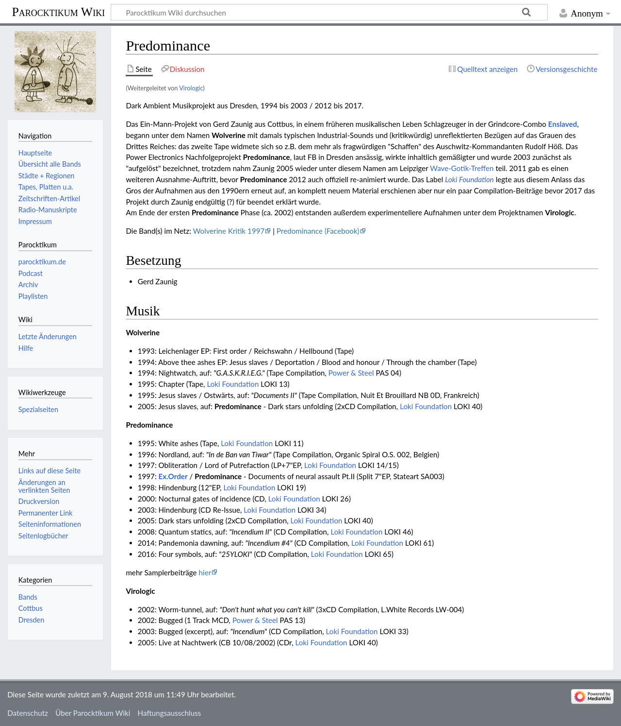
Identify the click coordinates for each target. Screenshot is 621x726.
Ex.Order (173, 476)
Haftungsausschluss (169, 713)
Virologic (191, 88)
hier (205, 572)
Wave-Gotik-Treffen (461, 168)
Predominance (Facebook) (318, 230)
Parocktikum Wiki (58, 11)
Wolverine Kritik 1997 (229, 230)
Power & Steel (351, 372)
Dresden (31, 620)
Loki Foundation (469, 179)
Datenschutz (27, 713)
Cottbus (30, 608)
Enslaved (562, 124)
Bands (27, 597)
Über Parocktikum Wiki (92, 713)
